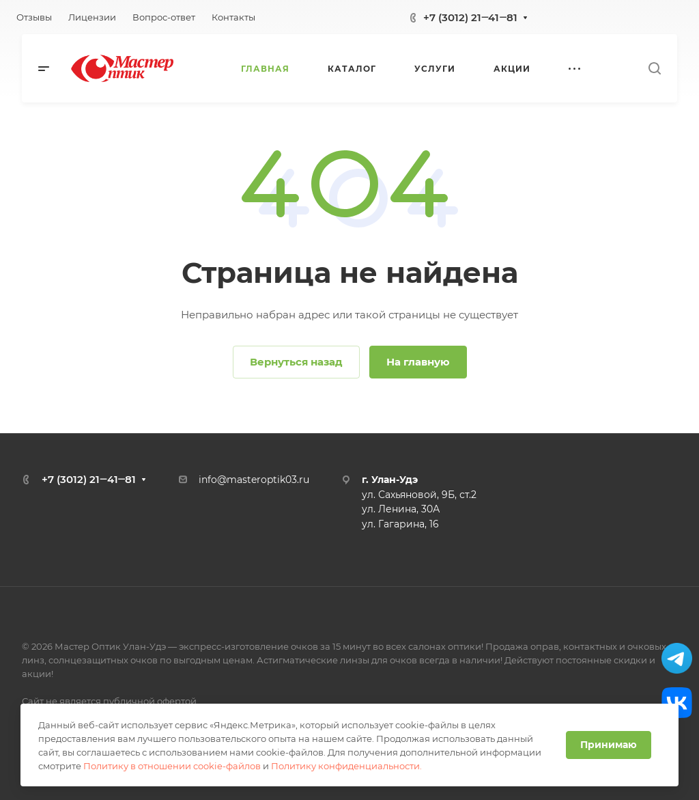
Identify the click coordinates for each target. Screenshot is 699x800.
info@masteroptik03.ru (254, 479)
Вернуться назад (296, 361)
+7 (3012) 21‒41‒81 (470, 17)
